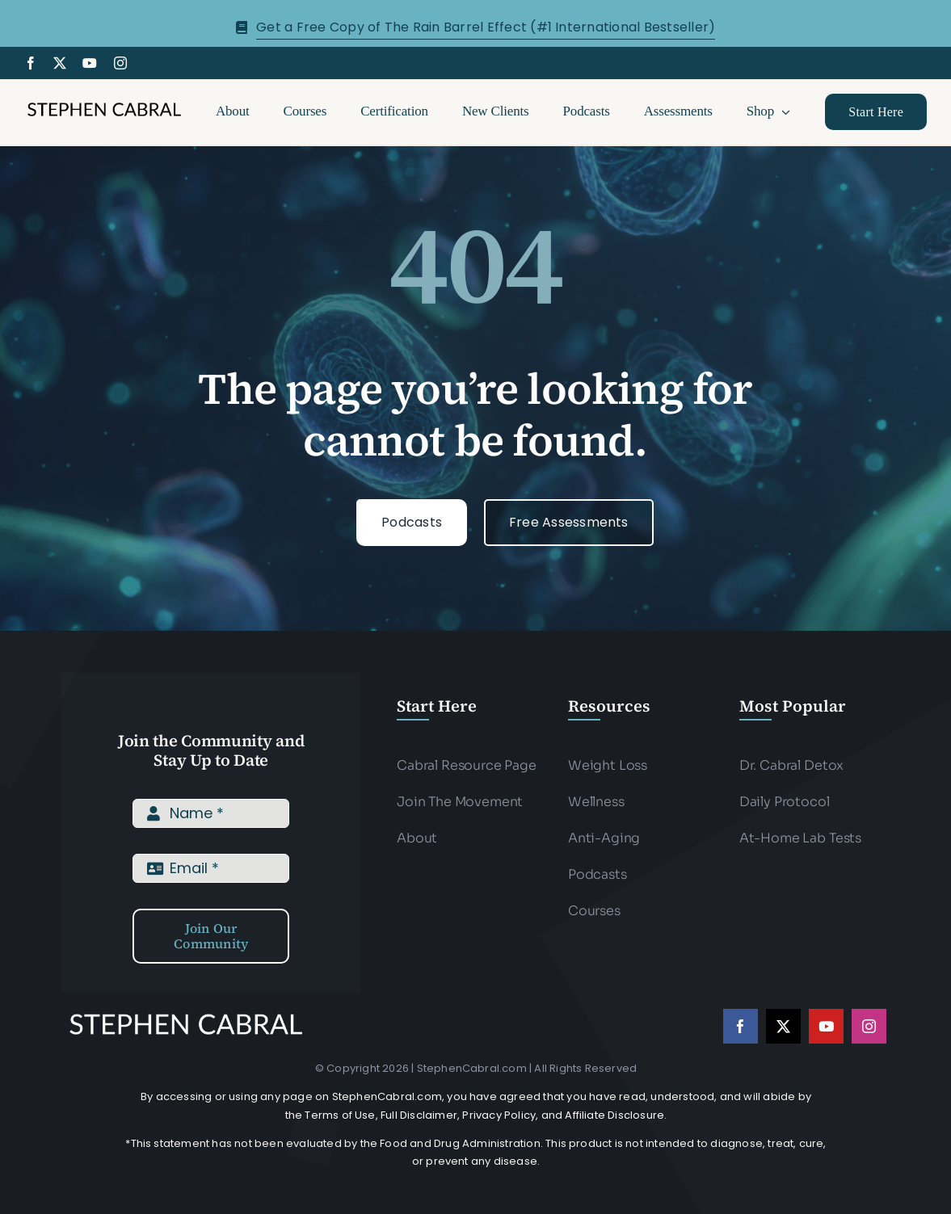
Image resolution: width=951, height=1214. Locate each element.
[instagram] (120, 63)
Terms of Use (340, 1115)
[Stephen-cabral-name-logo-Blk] (104, 105)
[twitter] (59, 63)
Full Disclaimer (419, 1115)
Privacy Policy (499, 1115)
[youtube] (89, 63)
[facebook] (30, 63)
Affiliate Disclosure (614, 1115)
